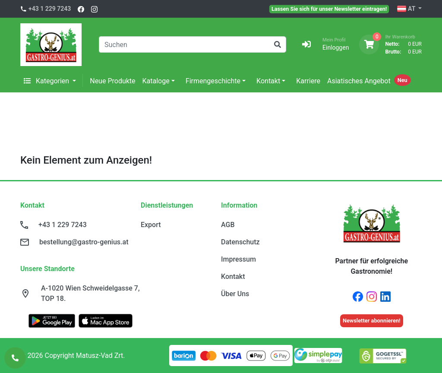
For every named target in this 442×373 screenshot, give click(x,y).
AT (407, 9)
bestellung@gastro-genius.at (83, 242)
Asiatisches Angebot (359, 81)
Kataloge (156, 81)
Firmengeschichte (213, 81)
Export (151, 225)
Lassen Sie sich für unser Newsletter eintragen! (329, 8)
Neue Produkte (112, 81)
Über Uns (235, 294)
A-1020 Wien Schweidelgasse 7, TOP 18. (90, 293)
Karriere (308, 81)
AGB (228, 225)
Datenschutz (240, 242)
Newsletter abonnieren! (372, 320)
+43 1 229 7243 (49, 8)
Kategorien (47, 81)
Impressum (238, 259)
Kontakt (268, 81)
